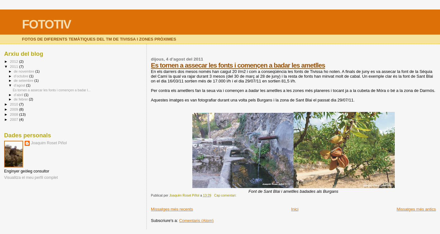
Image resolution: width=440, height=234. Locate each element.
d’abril (19, 95)
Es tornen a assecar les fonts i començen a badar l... (51, 90)
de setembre (24, 80)
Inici (294, 209)
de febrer (21, 99)
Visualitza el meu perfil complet (31, 177)
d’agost (20, 85)
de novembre (24, 71)
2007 (14, 119)
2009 (14, 109)
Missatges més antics (416, 209)
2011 (14, 66)
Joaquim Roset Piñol (49, 143)
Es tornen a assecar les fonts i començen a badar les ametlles (238, 65)
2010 (14, 104)
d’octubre (21, 76)
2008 (14, 114)
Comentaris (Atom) (196, 220)
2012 (14, 61)
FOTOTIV (46, 24)
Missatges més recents (172, 209)
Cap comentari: (225, 195)
